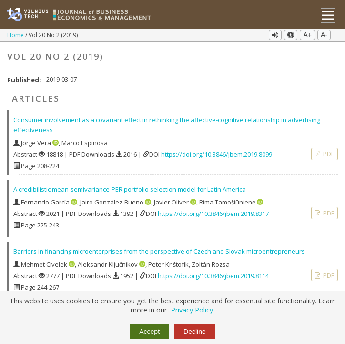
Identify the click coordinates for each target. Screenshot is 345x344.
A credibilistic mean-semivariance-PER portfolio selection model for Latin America (129, 187)
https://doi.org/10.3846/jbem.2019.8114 (213, 273)
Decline (194, 331)
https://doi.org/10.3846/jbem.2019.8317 (213, 211)
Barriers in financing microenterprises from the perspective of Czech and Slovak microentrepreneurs (159, 249)
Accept (149, 331)
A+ (307, 35)
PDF (328, 151)
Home (16, 35)
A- (324, 35)
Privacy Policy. (192, 309)
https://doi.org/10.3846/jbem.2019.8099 (216, 152)
